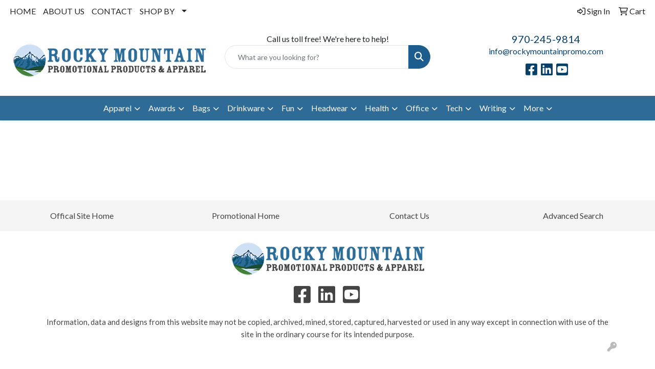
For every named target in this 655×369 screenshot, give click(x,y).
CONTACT (112, 11)
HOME (23, 11)
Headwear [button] (329, 108)
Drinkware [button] (246, 108)
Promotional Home (245, 215)
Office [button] (417, 108)
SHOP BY (157, 11)
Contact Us (409, 215)
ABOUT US (63, 11)
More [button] (533, 108)
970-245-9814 (546, 39)
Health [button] (377, 108)
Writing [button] (493, 108)
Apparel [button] (117, 108)
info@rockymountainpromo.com (546, 51)
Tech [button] (454, 108)
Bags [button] (201, 108)
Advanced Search (573, 215)
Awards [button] (162, 108)
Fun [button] (287, 108)
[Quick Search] (317, 57)
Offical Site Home (82, 215)
